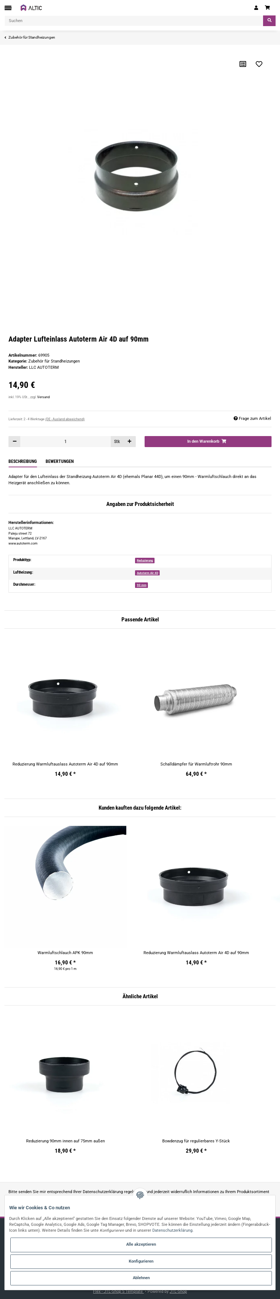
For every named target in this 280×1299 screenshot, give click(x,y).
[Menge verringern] (14, 441)
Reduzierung (145, 560)
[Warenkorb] (269, 7)
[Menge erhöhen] (130, 441)
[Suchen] (133, 20)
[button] (256, 7)
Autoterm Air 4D (147, 573)
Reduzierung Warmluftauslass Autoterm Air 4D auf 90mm (65, 764)
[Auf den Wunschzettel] (259, 64)
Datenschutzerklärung (103, 1191)
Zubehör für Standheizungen (54, 361)
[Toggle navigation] (8, 7)
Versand (43, 397)
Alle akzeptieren (141, 1244)
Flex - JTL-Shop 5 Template (118, 1291)
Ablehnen (141, 1277)
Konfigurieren (141, 1261)
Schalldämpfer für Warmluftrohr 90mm (196, 764)
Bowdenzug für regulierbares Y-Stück (196, 1141)
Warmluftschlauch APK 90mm (65, 952)
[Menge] (65, 441)
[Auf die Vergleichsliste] (243, 64)
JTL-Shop (178, 1291)
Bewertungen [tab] (60, 461)
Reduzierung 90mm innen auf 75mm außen (65, 1141)
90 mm (141, 585)
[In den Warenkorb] (208, 441)
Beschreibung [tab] (22, 461)
